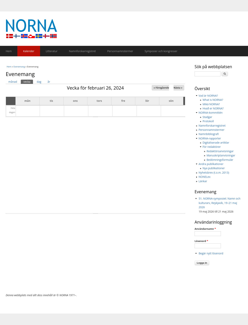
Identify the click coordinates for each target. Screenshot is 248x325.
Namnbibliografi (209, 134)
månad (12, 81)
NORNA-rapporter (210, 138)
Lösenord (201, 241)
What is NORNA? (213, 100)
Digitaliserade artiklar (216, 142)
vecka (28, 81)
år (49, 81)
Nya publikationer (214, 168)
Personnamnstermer (120, 51)
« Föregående (161, 87)
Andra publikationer (211, 164)
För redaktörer (212, 147)
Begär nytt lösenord (211, 253)
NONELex (204, 177)
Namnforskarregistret (82, 51)
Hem (9, 51)
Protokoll (208, 121)
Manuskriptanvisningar (221, 155)
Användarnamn (205, 228)
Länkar (203, 181)
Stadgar (207, 117)
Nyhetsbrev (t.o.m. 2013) (214, 172)
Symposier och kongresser (161, 51)
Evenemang (19, 66)
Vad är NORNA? (208, 95)
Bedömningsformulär (220, 160)
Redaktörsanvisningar (220, 151)
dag (39, 81)
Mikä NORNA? (211, 104)
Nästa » (178, 87)
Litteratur (51, 51)
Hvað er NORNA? (213, 108)
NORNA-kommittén (211, 112)
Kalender (28, 51)
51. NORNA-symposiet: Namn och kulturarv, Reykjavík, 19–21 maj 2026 (220, 203)
